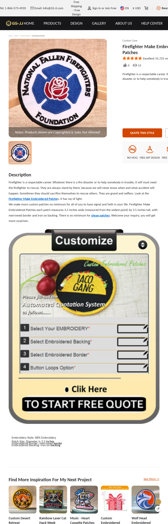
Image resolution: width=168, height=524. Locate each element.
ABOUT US (123, 23)
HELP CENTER (152, 23)
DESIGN (76, 23)
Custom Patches (25, 36)
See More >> (151, 479)
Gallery (16, 36)
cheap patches (100, 215)
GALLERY (99, 23)
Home (10, 36)
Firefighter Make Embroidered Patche (33, 199)
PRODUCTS (52, 23)
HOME (29, 23)
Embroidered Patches (38, 36)
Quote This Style (142, 133)
